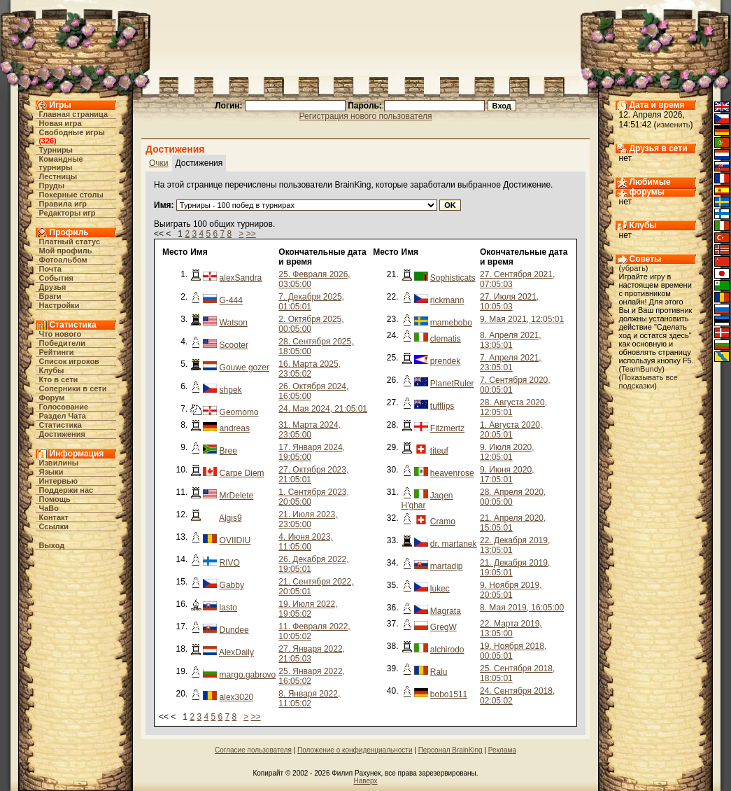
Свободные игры (72, 132)
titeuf (439, 451)
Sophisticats (453, 278)
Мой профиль (65, 250)
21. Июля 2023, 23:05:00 (307, 519)
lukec (440, 589)
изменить (673, 124)
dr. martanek (453, 544)
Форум (52, 397)
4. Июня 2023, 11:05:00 (305, 542)
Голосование (64, 406)
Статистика (61, 425)
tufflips (442, 406)
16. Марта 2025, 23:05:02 (309, 369)
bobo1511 (448, 694)
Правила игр (63, 204)
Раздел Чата (62, 416)
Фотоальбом (63, 259)
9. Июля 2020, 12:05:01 (507, 452)
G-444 (231, 300)
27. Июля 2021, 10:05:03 (509, 302)
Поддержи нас (66, 490)
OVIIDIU (235, 540)
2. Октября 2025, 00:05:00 (310, 324)
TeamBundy (641, 369)
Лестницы (58, 176)
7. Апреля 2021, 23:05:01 (510, 362)
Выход (52, 545)
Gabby (232, 585)
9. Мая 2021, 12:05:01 (522, 319)
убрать (633, 268)
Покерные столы (71, 194)
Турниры (56, 150)
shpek (231, 390)
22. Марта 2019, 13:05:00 (511, 628)
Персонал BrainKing (450, 750)
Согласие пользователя (253, 750)
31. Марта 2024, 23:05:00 (309, 430)
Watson (234, 323)
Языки (51, 472)
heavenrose (452, 473)
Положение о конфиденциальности (354, 750)
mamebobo (451, 323)
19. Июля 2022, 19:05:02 (307, 609)
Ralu (439, 672)
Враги (50, 296)
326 (47, 140)
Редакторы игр (67, 213)
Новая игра (60, 123)
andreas (235, 428)
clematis (445, 339)
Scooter (234, 345)
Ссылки (54, 526)
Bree (228, 451)
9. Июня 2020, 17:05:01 (507, 474)
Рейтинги (56, 352)
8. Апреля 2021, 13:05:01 (510, 340)
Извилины (59, 462)
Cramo (442, 521)
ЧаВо (49, 508)
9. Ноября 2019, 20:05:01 (510, 590)
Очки (159, 163)
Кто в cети (58, 379)
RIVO (230, 563)
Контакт (54, 517)
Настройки (59, 305)
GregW (443, 627)
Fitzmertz (447, 428)
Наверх (366, 781)
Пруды (52, 185)
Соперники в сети (73, 388)
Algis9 (230, 518)
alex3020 (237, 697)
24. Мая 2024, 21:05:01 (322, 409)
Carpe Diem (242, 473)
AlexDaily (236, 652)
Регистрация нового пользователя (365, 116)
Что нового (60, 334)
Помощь (55, 499)
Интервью (58, 481)
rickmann (447, 300)
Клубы (51, 370)
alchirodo (447, 649)
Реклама (502, 750)
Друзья (52, 287)
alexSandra (241, 278)
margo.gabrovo (248, 675)
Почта (50, 269)
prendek (445, 361)
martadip (446, 566)
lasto (228, 607)
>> (251, 234)
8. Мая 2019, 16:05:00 (522, 607)
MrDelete (237, 495)
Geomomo (239, 412)
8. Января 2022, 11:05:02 (309, 698)
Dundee (234, 630)
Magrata (445, 611)
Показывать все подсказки (648, 381)
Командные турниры (61, 163)
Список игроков (69, 361)
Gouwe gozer (244, 367)
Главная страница (73, 114)
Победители (62, 343)
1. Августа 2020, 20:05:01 (511, 430)
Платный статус (70, 241)
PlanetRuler (452, 383)
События (56, 278)
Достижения (62, 434)
